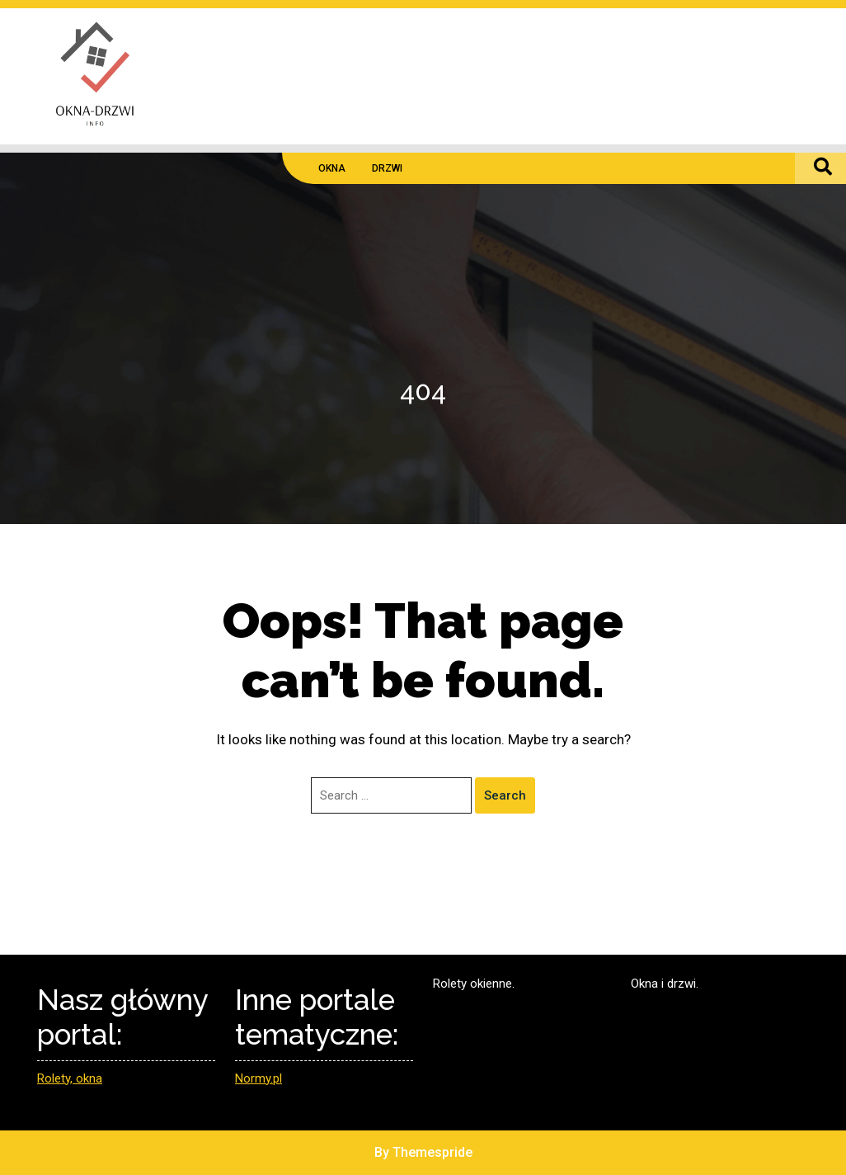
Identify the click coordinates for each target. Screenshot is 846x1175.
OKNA (331, 168)
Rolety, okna (69, 1078)
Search (505, 795)
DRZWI (387, 168)
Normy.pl (258, 1078)
